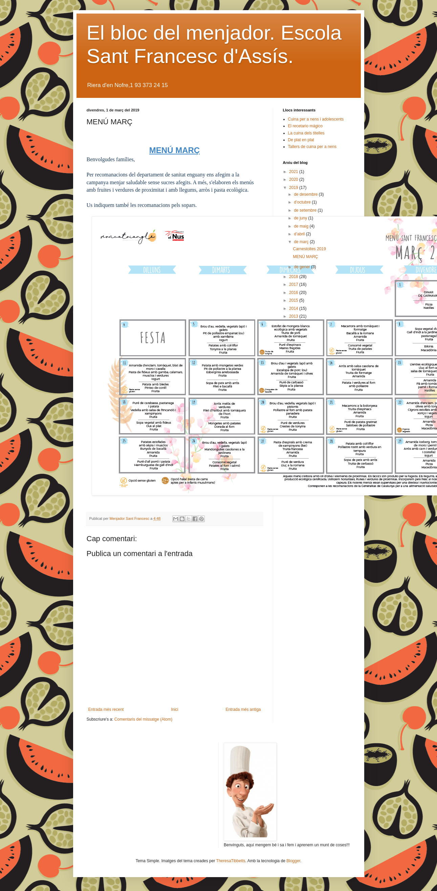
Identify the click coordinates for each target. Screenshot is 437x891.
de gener (302, 266)
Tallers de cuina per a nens (312, 146)
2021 (294, 171)
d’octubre (303, 202)
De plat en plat (301, 139)
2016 (294, 292)
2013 (294, 316)
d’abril (300, 234)
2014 (294, 308)
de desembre (306, 194)
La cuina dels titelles (306, 133)
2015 (294, 300)
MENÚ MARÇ (305, 256)
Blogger (293, 860)
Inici (174, 709)
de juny (301, 218)
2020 (294, 179)
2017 (294, 284)
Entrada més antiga (243, 709)
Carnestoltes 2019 (309, 249)
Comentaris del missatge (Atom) (143, 719)
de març (302, 241)
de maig (301, 226)
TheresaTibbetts (230, 860)
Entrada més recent (106, 709)
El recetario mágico (305, 126)
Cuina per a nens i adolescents (316, 119)
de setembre (306, 210)
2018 (294, 276)
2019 (294, 187)
